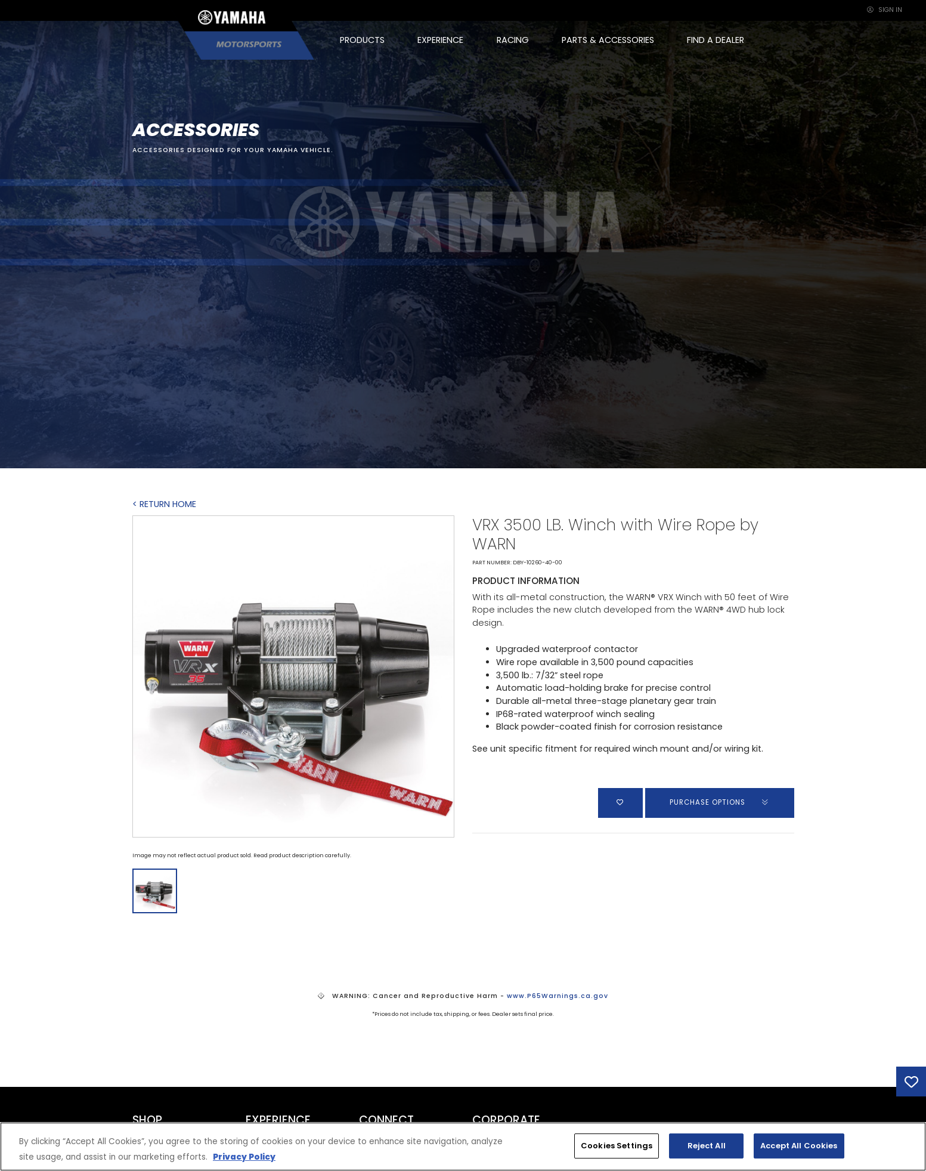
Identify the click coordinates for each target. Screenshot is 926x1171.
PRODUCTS (362, 40)
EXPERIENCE (440, 40)
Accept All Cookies (798, 1145)
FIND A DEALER (715, 40)
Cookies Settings (616, 1145)
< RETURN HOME (164, 504)
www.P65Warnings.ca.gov (557, 995)
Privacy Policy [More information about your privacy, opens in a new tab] (244, 1157)
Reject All (706, 1145)
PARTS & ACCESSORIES (608, 40)
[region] (463, 1146)
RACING (513, 40)
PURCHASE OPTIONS (719, 802)
